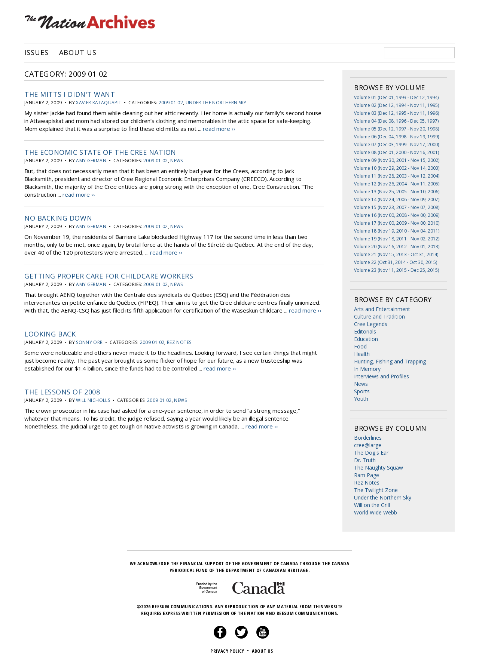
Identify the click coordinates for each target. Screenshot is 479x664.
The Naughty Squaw (378, 467)
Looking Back (50, 333)
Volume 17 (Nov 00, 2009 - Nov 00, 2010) (396, 223)
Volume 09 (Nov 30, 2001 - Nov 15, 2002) (396, 160)
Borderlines (368, 437)
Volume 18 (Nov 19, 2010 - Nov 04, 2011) (396, 231)
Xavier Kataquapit (98, 102)
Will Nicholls (93, 400)
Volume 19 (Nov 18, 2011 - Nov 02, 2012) (396, 239)
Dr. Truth (365, 460)
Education (366, 338)
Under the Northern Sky (216, 102)
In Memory (367, 368)
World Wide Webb (375, 512)
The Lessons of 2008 (62, 391)
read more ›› (219, 128)
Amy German (91, 160)
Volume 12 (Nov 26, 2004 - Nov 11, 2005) (396, 184)
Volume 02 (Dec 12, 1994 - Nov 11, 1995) (396, 105)
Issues (36, 52)
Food (360, 346)
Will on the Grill (372, 504)
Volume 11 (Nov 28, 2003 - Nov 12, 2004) (396, 176)
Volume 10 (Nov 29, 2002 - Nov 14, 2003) (396, 168)
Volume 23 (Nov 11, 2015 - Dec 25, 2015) (396, 270)
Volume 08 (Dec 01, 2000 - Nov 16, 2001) (396, 152)
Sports (362, 391)
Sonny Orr (89, 342)
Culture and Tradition (379, 316)
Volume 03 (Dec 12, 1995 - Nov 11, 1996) (396, 113)
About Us (77, 52)
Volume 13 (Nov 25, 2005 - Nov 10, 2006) (396, 191)
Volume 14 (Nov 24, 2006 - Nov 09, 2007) (396, 199)
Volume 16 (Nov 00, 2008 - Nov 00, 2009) (396, 215)
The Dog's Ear (371, 452)
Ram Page (366, 475)
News (176, 160)
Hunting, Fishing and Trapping (390, 361)
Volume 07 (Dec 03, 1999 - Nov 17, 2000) (396, 144)
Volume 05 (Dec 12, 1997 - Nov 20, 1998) (396, 129)
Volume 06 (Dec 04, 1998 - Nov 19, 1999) (396, 136)
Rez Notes (179, 342)
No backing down (58, 217)
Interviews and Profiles (381, 376)
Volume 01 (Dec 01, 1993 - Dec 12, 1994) (396, 97)
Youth (361, 398)
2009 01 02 (171, 102)
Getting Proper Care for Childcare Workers (108, 275)
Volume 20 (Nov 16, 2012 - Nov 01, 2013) (396, 246)
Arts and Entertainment (382, 309)
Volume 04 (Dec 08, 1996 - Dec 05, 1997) (396, 121)
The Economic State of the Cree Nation (100, 152)
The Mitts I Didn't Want (69, 94)
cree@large (367, 445)
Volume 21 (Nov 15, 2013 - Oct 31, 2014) (396, 254)
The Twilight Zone (376, 490)
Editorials (365, 331)
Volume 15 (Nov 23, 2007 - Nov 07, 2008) (396, 207)
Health (362, 353)
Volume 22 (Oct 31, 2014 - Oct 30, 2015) (395, 262)
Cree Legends (370, 324)
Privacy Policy (230, 651)
